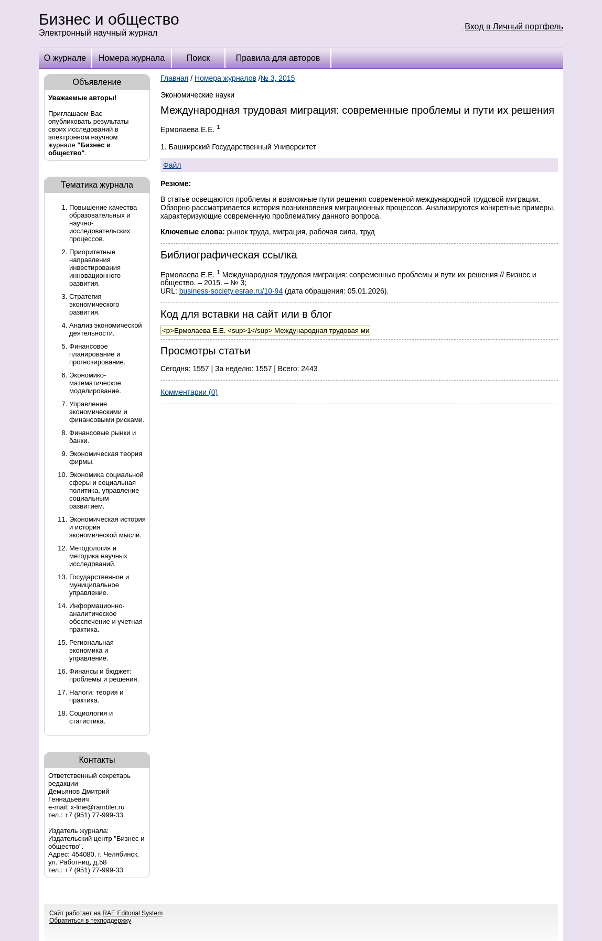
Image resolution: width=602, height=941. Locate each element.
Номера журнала (132, 57)
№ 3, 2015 (278, 78)
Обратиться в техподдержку (90, 920)
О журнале (65, 57)
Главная (174, 78)
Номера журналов (225, 78)
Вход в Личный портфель (514, 26)
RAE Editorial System (132, 913)
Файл (172, 165)
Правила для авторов (278, 57)
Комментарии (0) (189, 392)
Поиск (198, 57)
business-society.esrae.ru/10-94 (231, 291)
